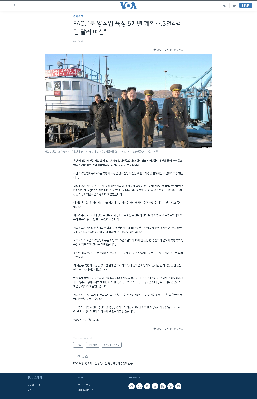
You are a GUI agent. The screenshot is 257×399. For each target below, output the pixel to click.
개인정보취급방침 (86, 390)
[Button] (157, 50)
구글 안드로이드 (35, 384)
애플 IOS (31, 390)
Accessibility (84, 384)
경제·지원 (78, 16)
